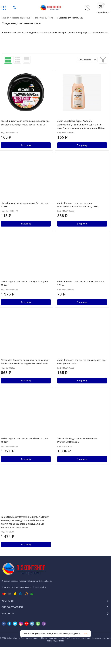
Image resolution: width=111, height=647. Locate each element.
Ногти (50, 18)
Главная (5, 18)
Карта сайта (40, 587)
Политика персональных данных (16, 587)
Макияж (39, 18)
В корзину (25, 145)
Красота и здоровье (21, 18)
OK (85, 633)
